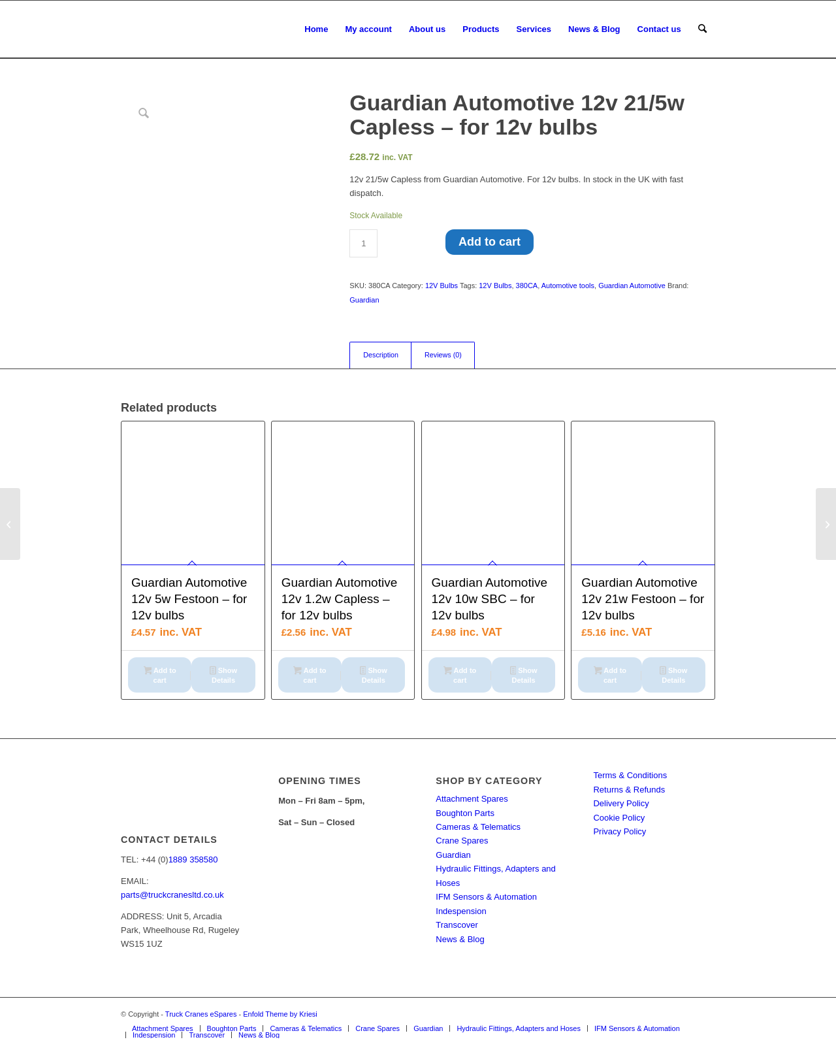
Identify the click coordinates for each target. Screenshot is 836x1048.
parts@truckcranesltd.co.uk (172, 895)
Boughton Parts (465, 813)
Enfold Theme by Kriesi (280, 1014)
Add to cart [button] (160, 675)
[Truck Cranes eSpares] (219, 29)
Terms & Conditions (630, 775)
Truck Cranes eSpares (201, 1014)
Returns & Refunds (629, 789)
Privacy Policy (619, 831)
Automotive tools (567, 285)
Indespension (461, 911)
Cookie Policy (619, 818)
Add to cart (489, 241)
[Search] (702, 29)
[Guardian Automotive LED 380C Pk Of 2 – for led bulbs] (10, 524)
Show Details (223, 675)
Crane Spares (462, 840)
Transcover (457, 925)
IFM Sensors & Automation (486, 897)
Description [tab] (380, 355)
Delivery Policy (621, 803)
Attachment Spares (472, 799)
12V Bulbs (441, 285)
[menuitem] (316, 29)
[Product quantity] (363, 243)
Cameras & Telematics (478, 827)
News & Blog (460, 939)
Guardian (364, 300)
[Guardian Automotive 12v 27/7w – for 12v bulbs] (826, 524)
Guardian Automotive (632, 285)
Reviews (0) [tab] (443, 355)
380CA (527, 285)
